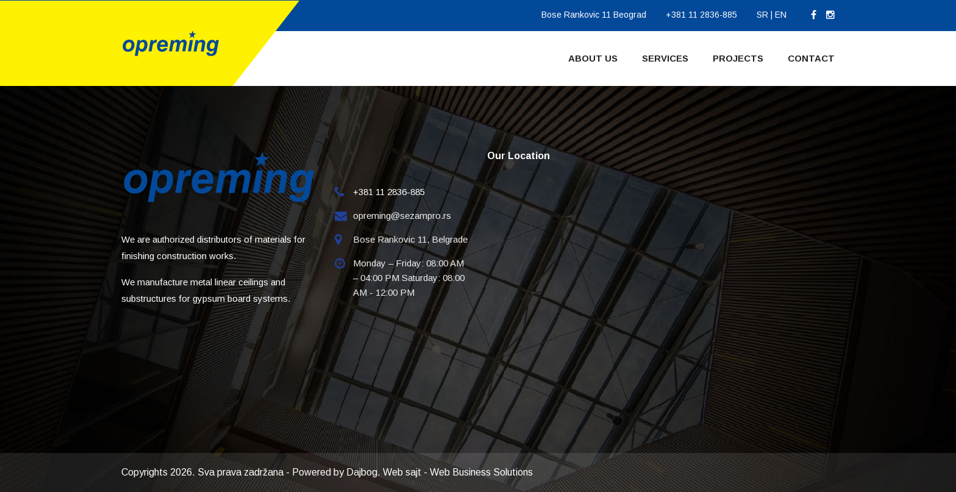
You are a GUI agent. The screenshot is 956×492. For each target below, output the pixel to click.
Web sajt (402, 472)
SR (762, 15)
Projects (738, 58)
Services (665, 58)
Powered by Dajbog (334, 472)
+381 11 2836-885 (701, 15)
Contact (811, 58)
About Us (593, 58)
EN (781, 15)
